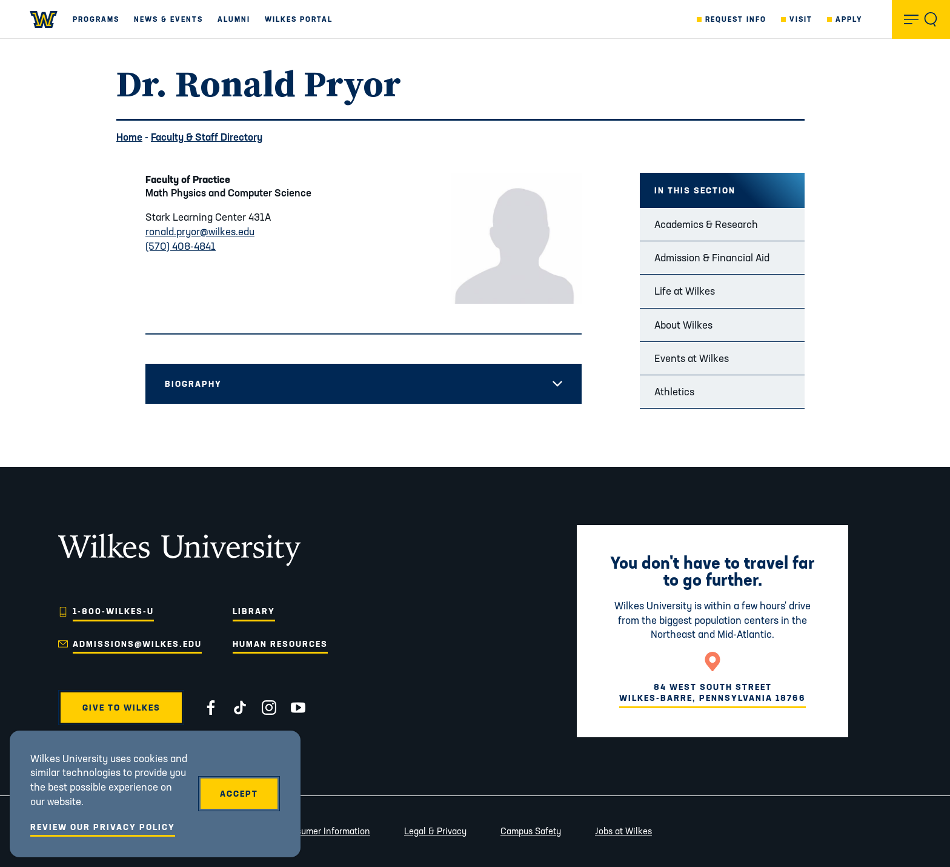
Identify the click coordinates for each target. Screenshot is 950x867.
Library (254, 611)
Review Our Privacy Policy (102, 827)
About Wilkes (683, 324)
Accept (239, 793)
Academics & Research (706, 224)
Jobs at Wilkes (623, 831)
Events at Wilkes (691, 358)
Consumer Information (325, 831)
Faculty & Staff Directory (206, 136)
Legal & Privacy (435, 831)
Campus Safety (530, 831)
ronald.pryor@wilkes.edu (199, 231)
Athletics (674, 391)
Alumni (234, 19)
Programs (96, 19)
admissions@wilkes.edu (137, 643)
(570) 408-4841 (180, 245)
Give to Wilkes (121, 707)
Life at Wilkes (684, 290)
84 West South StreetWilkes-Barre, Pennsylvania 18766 (712, 692)
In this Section (695, 190)
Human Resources (280, 643)
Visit (800, 19)
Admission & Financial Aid (711, 257)
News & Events (168, 19)
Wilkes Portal (299, 19)
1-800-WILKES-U (113, 611)
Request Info (735, 19)
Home (129, 136)
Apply (849, 19)
